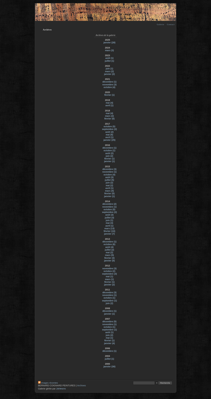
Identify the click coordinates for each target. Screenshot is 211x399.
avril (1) (109, 105)
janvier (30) (109, 366)
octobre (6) (109, 244)
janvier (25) (109, 140)
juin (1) (109, 68)
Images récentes (48, 383)
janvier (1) (109, 161)
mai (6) (109, 134)
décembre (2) (109, 204)
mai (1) (109, 276)
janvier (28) (109, 42)
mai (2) (109, 185)
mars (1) (109, 279)
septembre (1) (109, 300)
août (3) (109, 177)
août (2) (109, 132)
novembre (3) (109, 84)
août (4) (109, 247)
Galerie (160, 24)
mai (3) (109, 223)
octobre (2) (109, 271)
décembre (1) (109, 81)
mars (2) (109, 71)
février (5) (109, 118)
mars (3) (109, 50)
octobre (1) (109, 150)
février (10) (109, 231)
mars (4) (109, 191)
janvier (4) (109, 343)
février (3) (109, 258)
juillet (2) (109, 250)
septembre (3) (109, 274)
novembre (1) (109, 172)
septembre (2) (109, 129)
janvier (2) (109, 74)
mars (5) (109, 255)
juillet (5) (109, 180)
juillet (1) (109, 61)
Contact (171, 24)
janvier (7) (109, 234)
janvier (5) (109, 260)
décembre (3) (109, 169)
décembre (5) (109, 321)
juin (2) (109, 156)
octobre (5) (109, 126)
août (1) (109, 58)
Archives (81, 385)
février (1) (109, 95)
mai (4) (109, 103)
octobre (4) (109, 87)
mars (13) (109, 228)
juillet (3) (109, 217)
